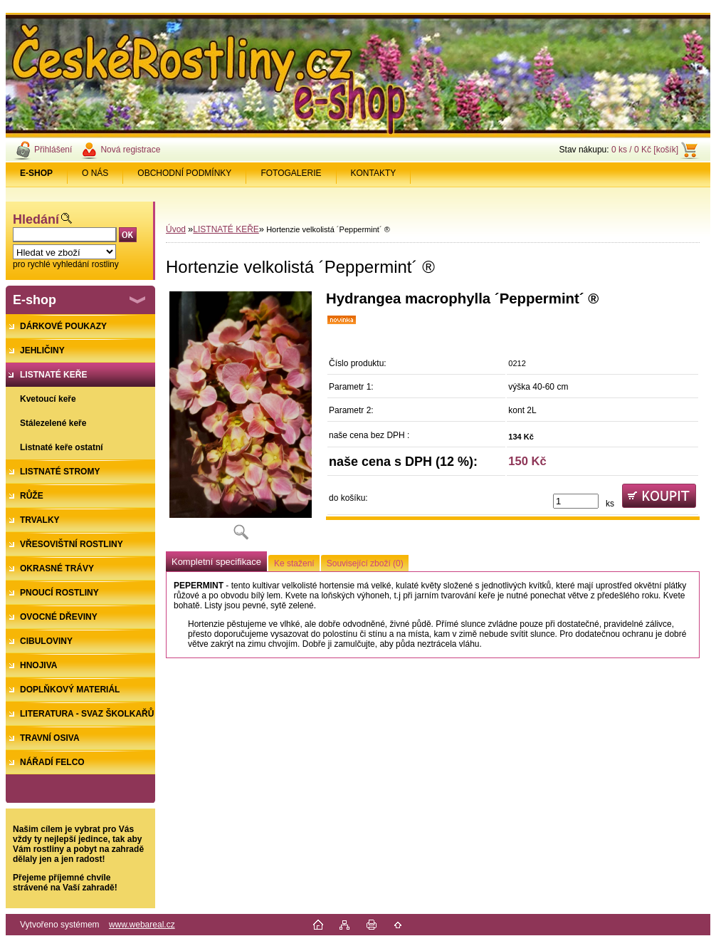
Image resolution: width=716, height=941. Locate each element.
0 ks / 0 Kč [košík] (644, 150)
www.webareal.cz (142, 925)
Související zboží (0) (365, 563)
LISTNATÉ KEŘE (225, 229)
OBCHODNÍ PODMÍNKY (184, 173)
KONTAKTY (373, 173)
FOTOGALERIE (290, 173)
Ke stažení (294, 563)
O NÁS (95, 173)
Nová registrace (130, 150)
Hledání (36, 219)
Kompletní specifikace (216, 561)
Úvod (176, 229)
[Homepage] (37, 173)
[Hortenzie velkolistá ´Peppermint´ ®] (241, 420)
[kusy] (576, 501)
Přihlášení (53, 150)
